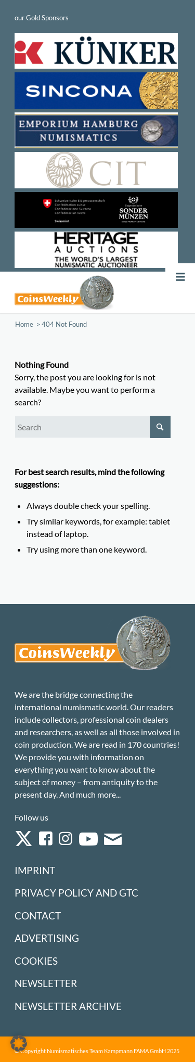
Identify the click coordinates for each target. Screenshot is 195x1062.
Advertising (47, 938)
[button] (18, 1043)
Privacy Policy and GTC (76, 893)
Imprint (35, 870)
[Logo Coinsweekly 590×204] (64, 292)
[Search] (93, 427)
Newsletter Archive (68, 1006)
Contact (38, 916)
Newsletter (46, 983)
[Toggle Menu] (180, 277)
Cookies (36, 961)
